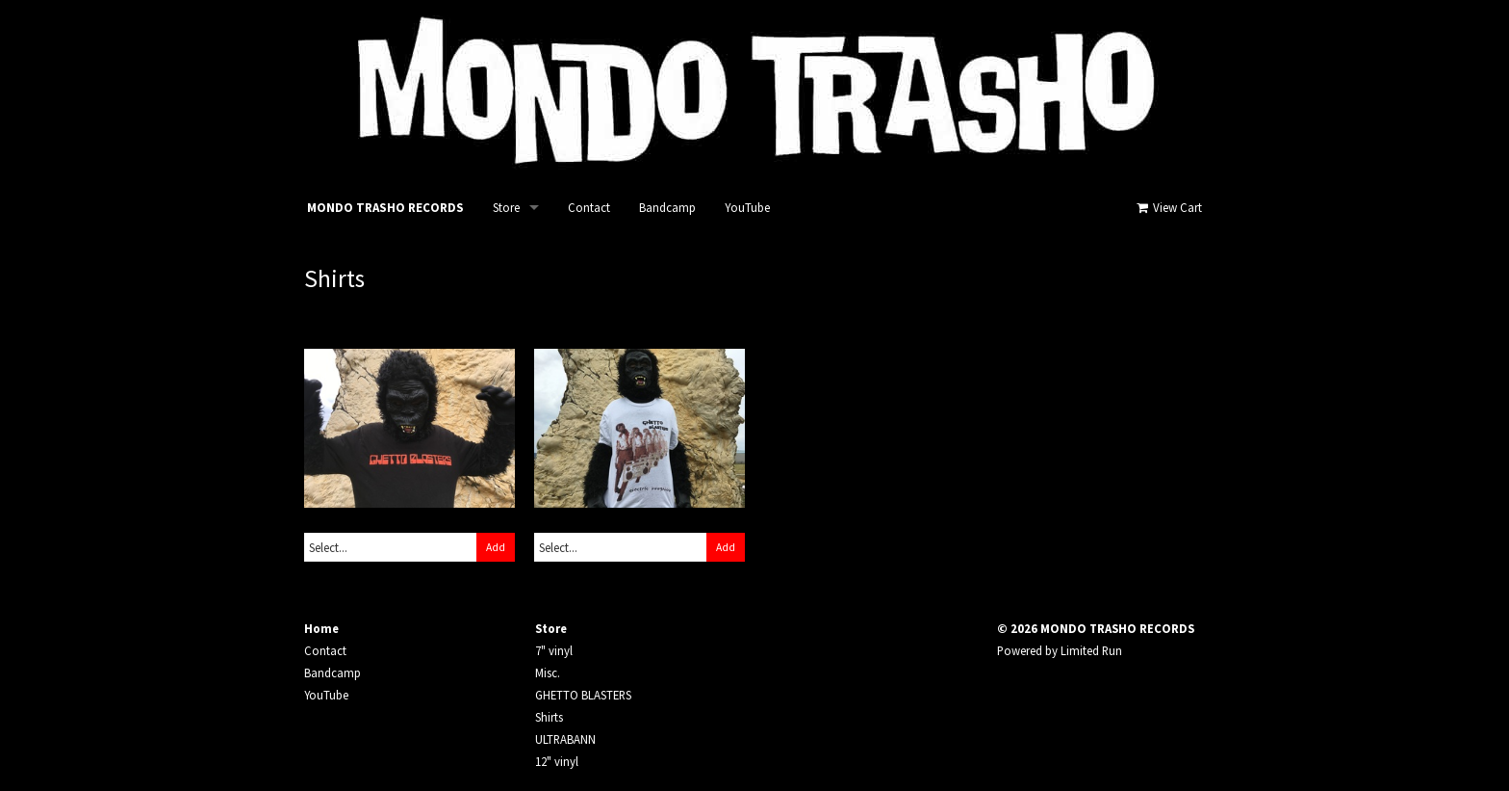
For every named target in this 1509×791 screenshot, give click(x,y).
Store (506, 207)
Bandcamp (667, 207)
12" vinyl (556, 761)
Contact (589, 207)
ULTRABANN (565, 739)
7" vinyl (554, 650)
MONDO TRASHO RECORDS (385, 207)
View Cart (1168, 207)
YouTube (747, 207)
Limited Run (1091, 650)
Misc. (547, 672)
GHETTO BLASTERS (583, 694)
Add (495, 547)
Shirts (549, 717)
